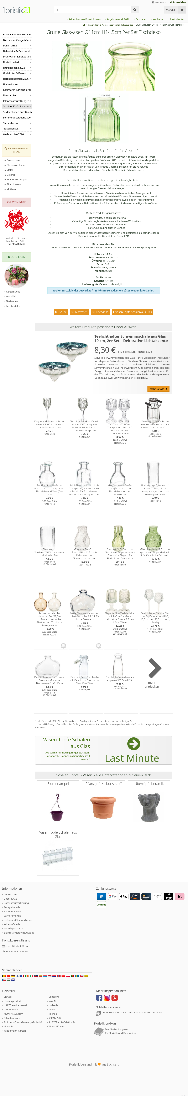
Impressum (10, 896)
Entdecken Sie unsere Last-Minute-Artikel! (16, 241)
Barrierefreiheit (12, 917)
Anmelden (178, 2)
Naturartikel (9, 95)
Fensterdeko (12, 306)
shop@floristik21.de (16, 947)
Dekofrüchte (10, 45)
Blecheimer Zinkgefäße (15, 40)
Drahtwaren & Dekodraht (17, 56)
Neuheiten (157, 19)
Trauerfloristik (10, 128)
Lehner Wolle (11, 1010)
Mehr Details (158, 389)
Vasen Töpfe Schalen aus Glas (133, 312)
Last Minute (176, 19)
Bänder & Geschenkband (17, 34)
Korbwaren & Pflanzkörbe (17, 89)
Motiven (10, 189)
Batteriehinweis (12, 912)
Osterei (10, 174)
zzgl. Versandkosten (70, 721)
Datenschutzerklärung (16, 904)
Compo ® (53, 998)
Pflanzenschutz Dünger (16, 101)
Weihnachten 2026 (13, 134)
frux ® (52, 1002)
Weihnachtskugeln (16, 179)
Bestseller (140, 19)
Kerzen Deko (12, 291)
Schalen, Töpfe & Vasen (15, 106)
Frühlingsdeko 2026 (14, 67)
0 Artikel (171, 9)
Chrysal (8, 998)
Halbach (53, 1006)
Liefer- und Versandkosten (18, 921)
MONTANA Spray (13, 1015)
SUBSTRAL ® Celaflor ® (61, 1023)
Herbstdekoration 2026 (16, 78)
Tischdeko (101, 312)
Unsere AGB (10, 900)
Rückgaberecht (12, 908)
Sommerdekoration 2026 (17, 117)
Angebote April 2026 (117, 19)
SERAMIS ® (54, 1019)
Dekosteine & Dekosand (16, 51)
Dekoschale (12, 160)
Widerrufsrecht (12, 925)
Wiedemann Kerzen (15, 1032)
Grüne (62, 312)
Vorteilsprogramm (14, 929)
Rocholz (52, 1015)
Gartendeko (12, 301)
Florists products (13, 1002)
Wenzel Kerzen (56, 1028)
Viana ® (8, 1028)
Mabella (52, 1010)
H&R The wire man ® (15, 1006)
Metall (9, 170)
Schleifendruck (12, 1019)
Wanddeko (11, 296)
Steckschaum (10, 123)
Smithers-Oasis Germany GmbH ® (23, 1023)
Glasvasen (81, 312)
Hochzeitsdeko (11, 84)
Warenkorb (160, 2)
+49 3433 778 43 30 (17, 952)
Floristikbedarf (11, 62)
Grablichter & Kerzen (14, 73)
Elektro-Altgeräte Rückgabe (19, 934)
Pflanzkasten (13, 184)
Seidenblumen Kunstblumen (83, 19)
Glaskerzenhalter (15, 165)
